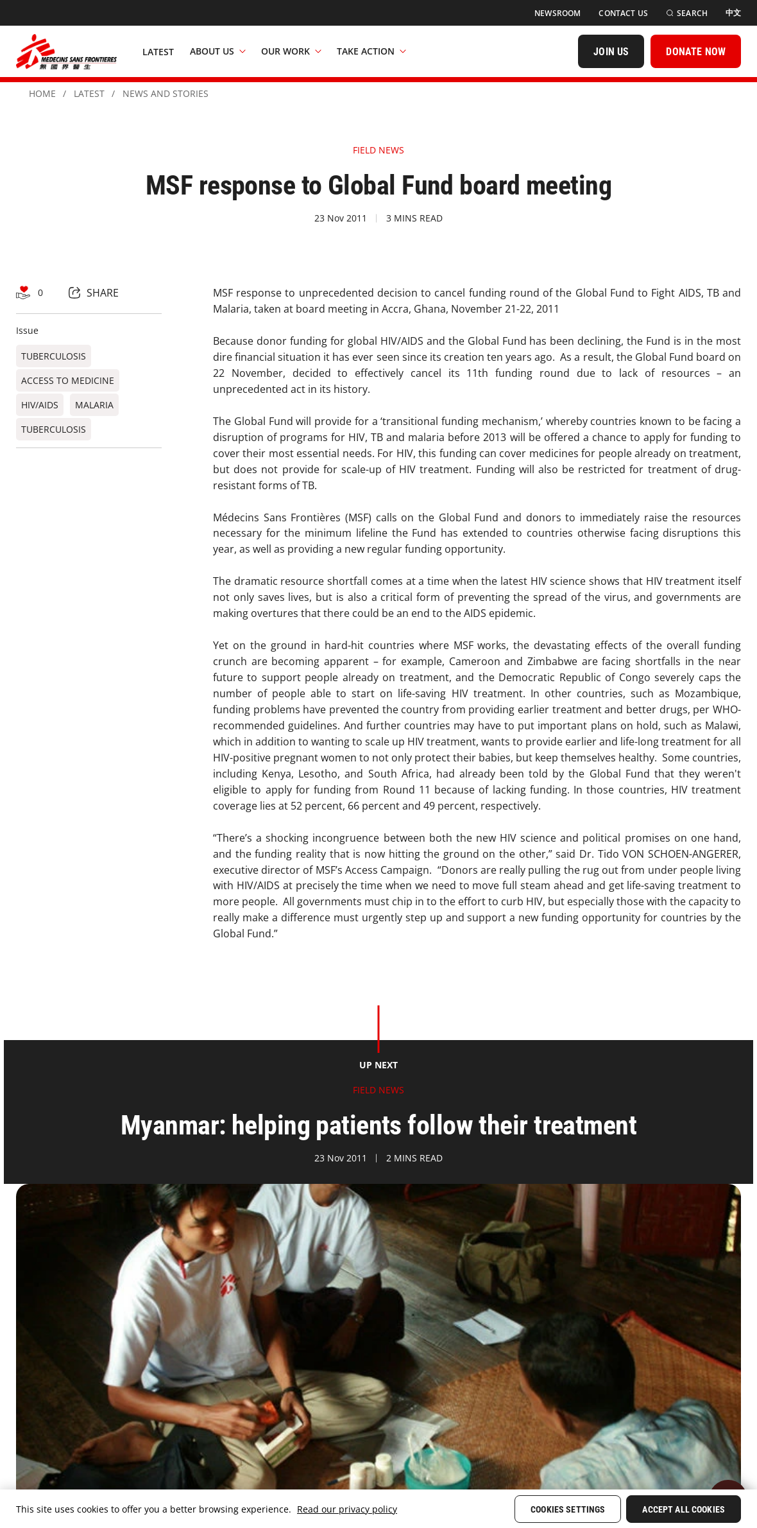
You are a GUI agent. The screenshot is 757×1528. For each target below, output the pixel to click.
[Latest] (158, 51)
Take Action (371, 51)
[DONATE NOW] (696, 51)
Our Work (291, 51)
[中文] (733, 13)
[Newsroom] (557, 13)
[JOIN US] (611, 51)
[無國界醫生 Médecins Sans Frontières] (66, 51)
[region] (378, 1508)
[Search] (687, 13)
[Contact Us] (623, 13)
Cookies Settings (568, 1509)
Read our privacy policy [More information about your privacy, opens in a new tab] (347, 1509)
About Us (218, 51)
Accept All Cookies (683, 1509)
